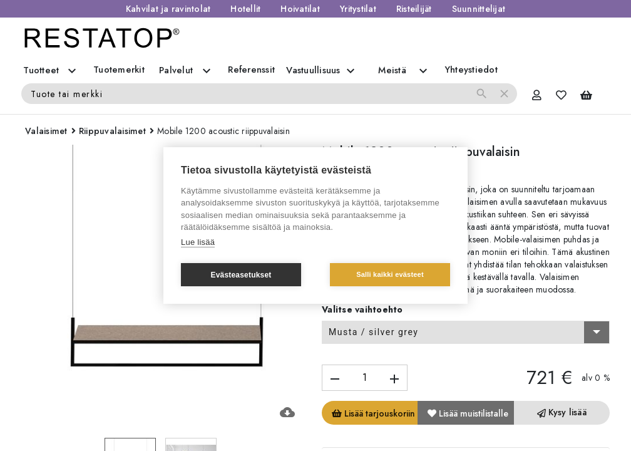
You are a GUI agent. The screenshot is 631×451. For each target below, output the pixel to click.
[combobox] (466, 333)
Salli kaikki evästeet (390, 274)
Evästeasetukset (240, 275)
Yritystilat (358, 9)
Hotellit (245, 9)
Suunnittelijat (479, 9)
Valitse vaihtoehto (362, 309)
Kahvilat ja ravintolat (168, 9)
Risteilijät (414, 9)
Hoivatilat (300, 9)
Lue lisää (198, 242)
